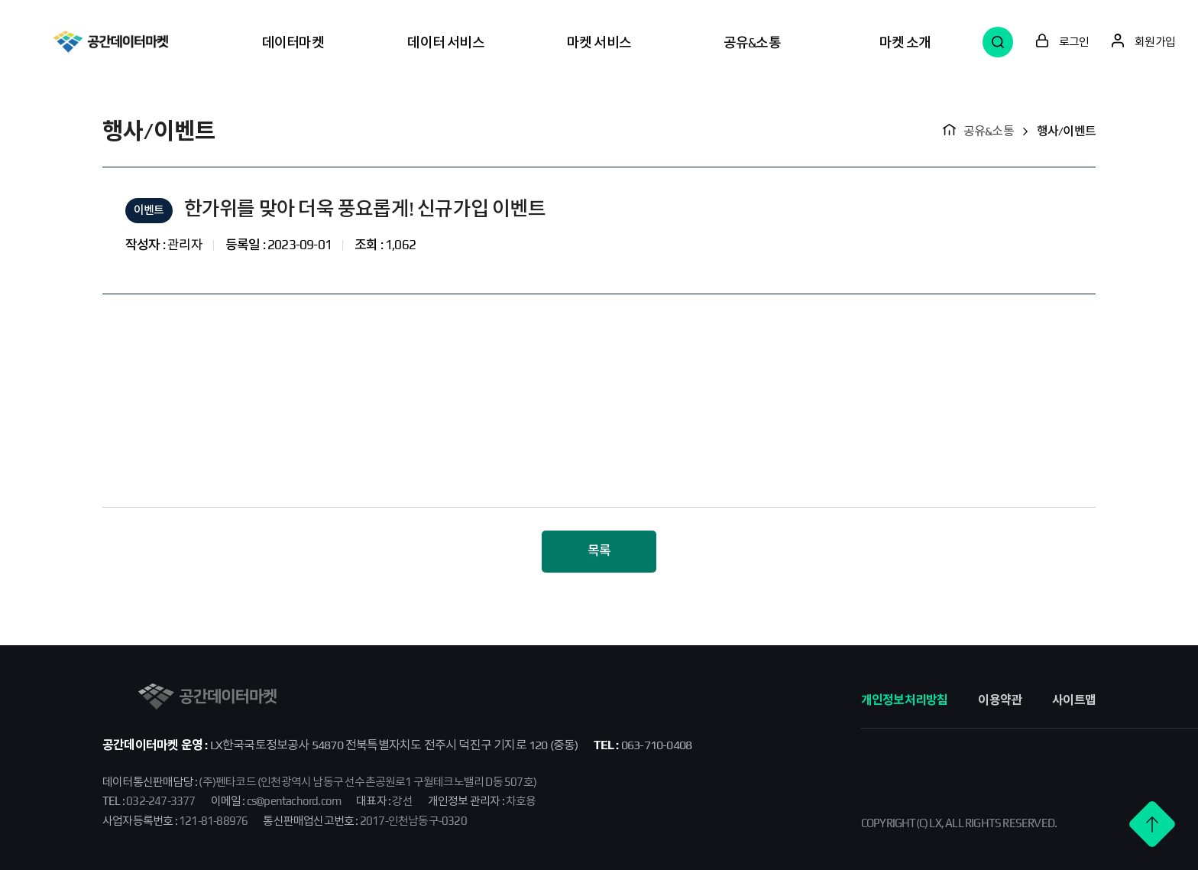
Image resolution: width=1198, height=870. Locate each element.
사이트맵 (1074, 700)
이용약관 (1000, 700)
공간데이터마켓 (111, 42)
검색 (998, 42)
